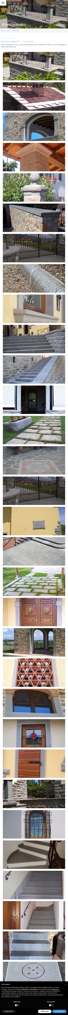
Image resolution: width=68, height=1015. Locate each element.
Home (2, 30)
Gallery (8, 30)
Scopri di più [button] (9, 1011)
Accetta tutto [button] (59, 1011)
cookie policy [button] (55, 989)
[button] (65, 984)
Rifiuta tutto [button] (45, 1011)
